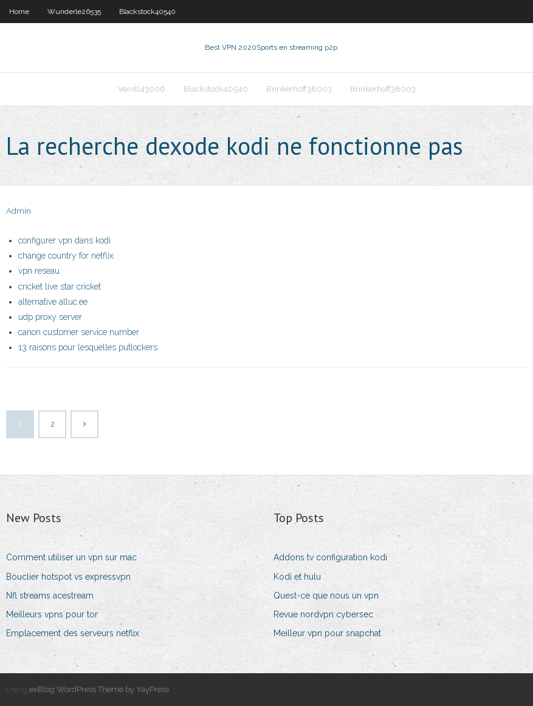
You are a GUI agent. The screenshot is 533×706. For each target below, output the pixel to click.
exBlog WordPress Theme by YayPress (99, 689)
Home (19, 11)
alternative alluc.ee (53, 302)
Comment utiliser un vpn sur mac (71, 557)
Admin (18, 211)
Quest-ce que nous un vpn (326, 595)
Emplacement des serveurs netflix (72, 633)
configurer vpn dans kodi (64, 240)
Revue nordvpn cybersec (323, 614)
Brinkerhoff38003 (299, 88)
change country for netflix (66, 255)
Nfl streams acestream (50, 595)
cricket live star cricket (59, 286)
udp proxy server (50, 317)
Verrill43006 (141, 88)
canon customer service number (78, 332)
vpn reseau (39, 271)
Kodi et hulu (297, 577)
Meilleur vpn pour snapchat (327, 633)
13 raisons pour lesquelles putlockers (87, 347)
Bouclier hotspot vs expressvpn (68, 577)
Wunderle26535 (74, 11)
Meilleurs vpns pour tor (52, 614)
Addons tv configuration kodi (330, 557)
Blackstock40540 (147, 11)
